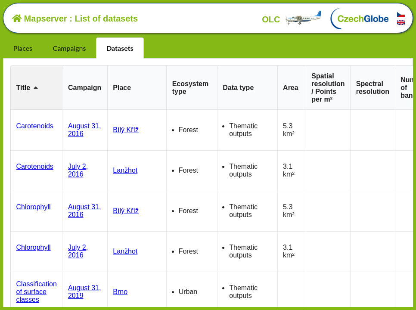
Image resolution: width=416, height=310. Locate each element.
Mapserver (39, 18)
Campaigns (69, 48)
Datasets (119, 48)
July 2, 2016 (78, 170)
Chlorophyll (33, 207)
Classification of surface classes (36, 291)
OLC (292, 19)
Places (22, 48)
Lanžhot (125, 170)
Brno (120, 291)
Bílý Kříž (126, 129)
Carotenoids (34, 126)
